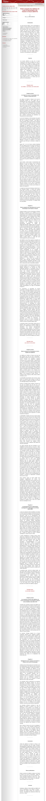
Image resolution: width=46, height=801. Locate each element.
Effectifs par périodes (6, 29)
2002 (16, 8)
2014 (5, 7)
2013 (7, 7)
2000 (5, 9)
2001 (3, 9)
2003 (14, 8)
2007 (5, 8)
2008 (3, 8)
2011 (12, 7)
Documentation (38, 3)
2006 (7, 8)
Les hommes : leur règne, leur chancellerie (10, 38)
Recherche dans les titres (7, 11)
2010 (14, 7)
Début (3, 23)
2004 (12, 8)
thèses (28, 5)
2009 (16, 7)
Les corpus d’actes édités (8, 39)
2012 (9, 7)
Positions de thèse (5, 6)
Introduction (5, 33)
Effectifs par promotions (7, 28)
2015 (3, 7)
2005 (9, 8)
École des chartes (23, 5)
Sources (5, 34)
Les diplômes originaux (7, 40)
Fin (2, 24)
